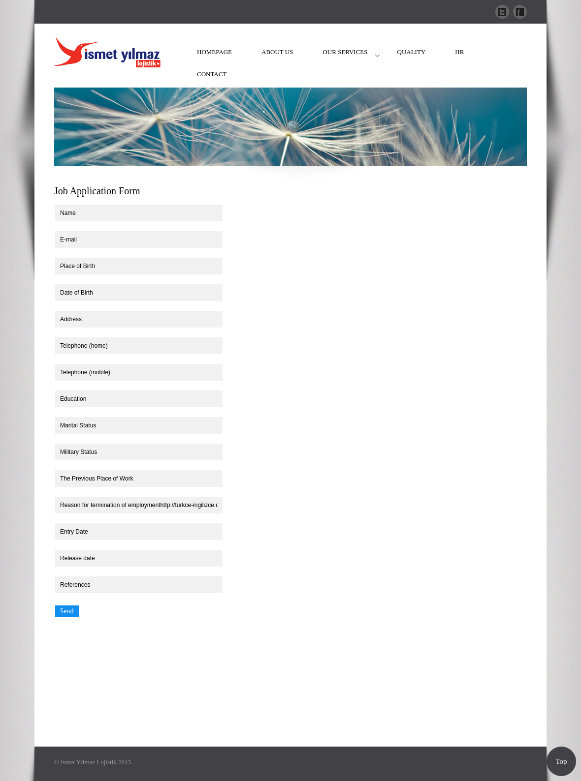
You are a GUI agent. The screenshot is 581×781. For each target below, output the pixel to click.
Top (561, 761)
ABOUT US (277, 52)
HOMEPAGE (214, 52)
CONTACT (211, 74)
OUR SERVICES (345, 52)
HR (459, 52)
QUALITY (411, 52)
